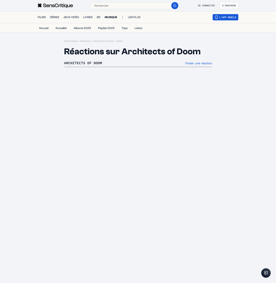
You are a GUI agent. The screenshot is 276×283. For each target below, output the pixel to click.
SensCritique (70, 41)
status (119, 41)
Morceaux (85, 41)
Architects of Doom (103, 41)
